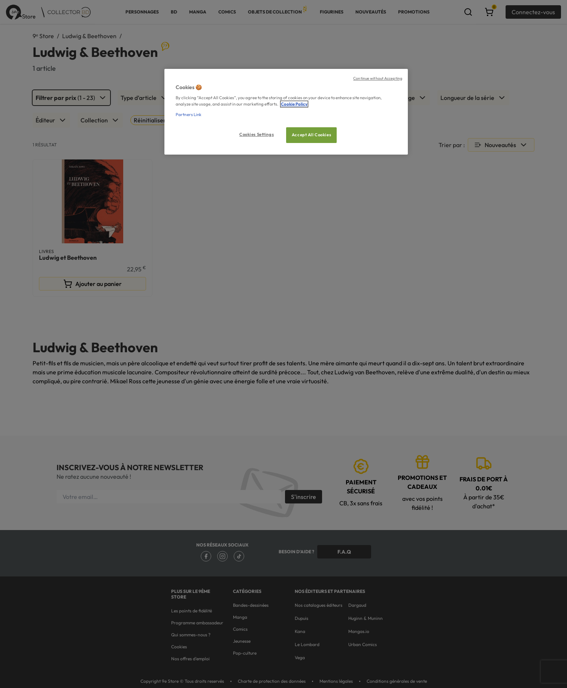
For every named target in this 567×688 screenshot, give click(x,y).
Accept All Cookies (311, 134)
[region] (286, 112)
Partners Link (188, 114)
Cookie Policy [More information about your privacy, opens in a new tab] (294, 104)
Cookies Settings (256, 134)
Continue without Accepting (377, 78)
